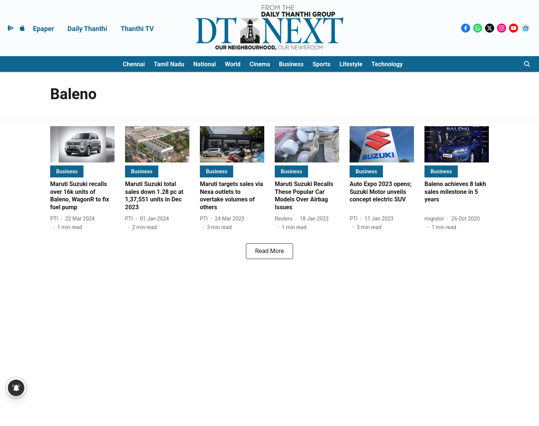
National (204, 64)
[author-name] (55, 219)
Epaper (43, 29)
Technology (387, 64)
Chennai (134, 64)
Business (291, 64)
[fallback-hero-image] (82, 144)
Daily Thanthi (87, 29)
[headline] (82, 196)
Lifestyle (351, 64)
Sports (322, 64)
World (233, 64)
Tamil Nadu (169, 64)
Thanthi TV (137, 29)
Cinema (260, 64)
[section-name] (66, 171)
